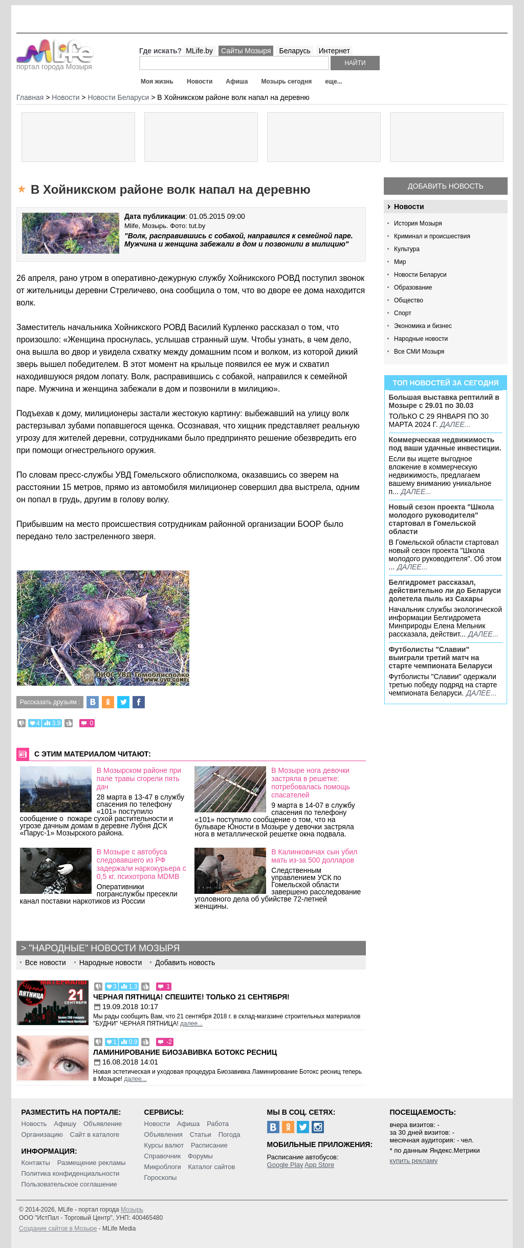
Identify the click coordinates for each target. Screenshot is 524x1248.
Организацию (42, 1134)
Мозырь (132, 1209)
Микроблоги (162, 1167)
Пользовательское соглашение (69, 1184)
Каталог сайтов (211, 1167)
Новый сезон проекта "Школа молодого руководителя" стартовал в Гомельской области (441, 519)
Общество (408, 300)
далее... (455, 424)
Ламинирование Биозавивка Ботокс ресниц (185, 1052)
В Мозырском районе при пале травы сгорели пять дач (139, 778)
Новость (34, 1124)
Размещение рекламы (91, 1163)
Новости (199, 81)
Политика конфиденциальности (70, 1173)
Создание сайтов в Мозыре (58, 1228)
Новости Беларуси (420, 274)
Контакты (35, 1163)
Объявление (102, 1124)
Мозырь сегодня (286, 81)
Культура (407, 249)
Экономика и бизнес (423, 326)
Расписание (209, 1145)
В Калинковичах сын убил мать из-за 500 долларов (314, 856)
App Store (319, 1165)
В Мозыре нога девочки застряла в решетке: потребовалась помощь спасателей (310, 782)
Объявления (163, 1134)
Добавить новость (446, 186)
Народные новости (421, 338)
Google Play (285, 1165)
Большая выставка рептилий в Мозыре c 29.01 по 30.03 (444, 401)
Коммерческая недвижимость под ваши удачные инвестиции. (445, 444)
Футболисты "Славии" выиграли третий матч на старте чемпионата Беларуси (441, 657)
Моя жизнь (157, 81)
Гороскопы (160, 1177)
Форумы (200, 1156)
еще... (333, 81)
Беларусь (294, 51)
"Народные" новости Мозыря (104, 948)
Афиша (237, 81)
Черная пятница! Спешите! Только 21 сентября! (191, 997)
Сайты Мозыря (246, 51)
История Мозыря (418, 223)
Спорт (402, 313)
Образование (413, 287)
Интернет (334, 51)
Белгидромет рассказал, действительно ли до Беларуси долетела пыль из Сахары (445, 590)
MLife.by (199, 51)
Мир (400, 261)
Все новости (45, 962)
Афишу (65, 1124)
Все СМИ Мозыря (419, 351)
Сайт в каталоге (95, 1134)
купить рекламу (414, 1160)
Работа (218, 1124)
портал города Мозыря (55, 63)
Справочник (162, 1156)
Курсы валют (164, 1145)
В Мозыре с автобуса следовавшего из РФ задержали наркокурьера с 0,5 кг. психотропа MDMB (141, 864)
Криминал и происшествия (432, 236)
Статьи (200, 1134)
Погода (230, 1134)
